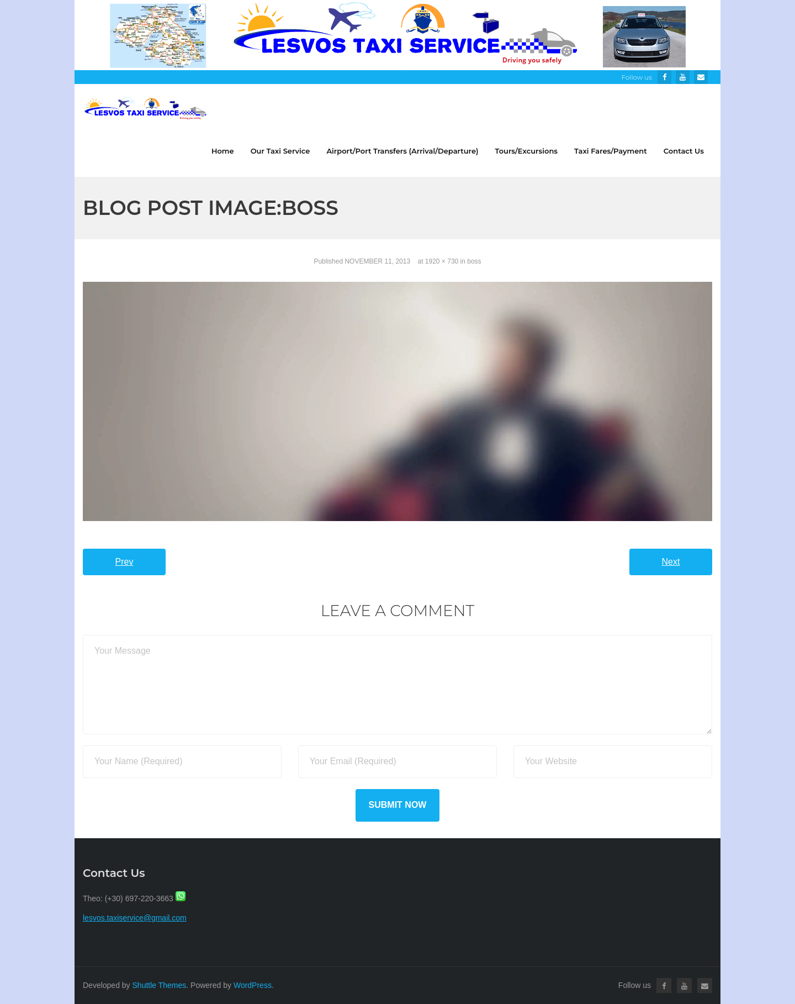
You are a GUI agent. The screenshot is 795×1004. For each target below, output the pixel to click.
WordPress (253, 985)
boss (474, 261)
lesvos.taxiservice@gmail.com (135, 917)
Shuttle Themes (159, 985)
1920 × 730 (441, 261)
